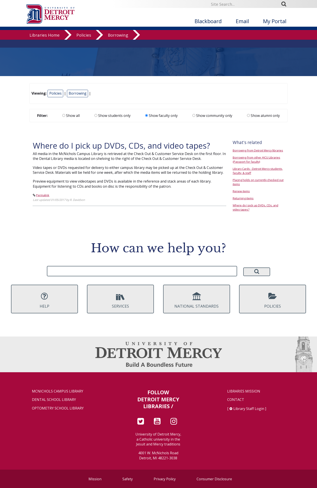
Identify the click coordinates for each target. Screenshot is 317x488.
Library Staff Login (248, 408)
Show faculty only (161, 115)
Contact (235, 400)
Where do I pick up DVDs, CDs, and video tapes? (255, 207)
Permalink (42, 195)
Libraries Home (44, 43)
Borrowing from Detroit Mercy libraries (258, 150)
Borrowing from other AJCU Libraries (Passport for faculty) (256, 159)
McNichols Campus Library (57, 391)
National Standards (197, 300)
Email (242, 21)
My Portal (274, 21)
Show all (71, 115)
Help (44, 300)
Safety (127, 479)
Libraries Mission (243, 391)
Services (120, 300)
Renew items (241, 191)
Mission (94, 479)
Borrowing (118, 43)
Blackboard (208, 21)
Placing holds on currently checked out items (258, 182)
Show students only (112, 115)
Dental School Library (54, 400)
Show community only (212, 115)
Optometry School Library (58, 408)
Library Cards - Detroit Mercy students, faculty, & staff (258, 171)
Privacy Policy (165, 479)
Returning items (243, 198)
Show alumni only (263, 115)
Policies (83, 43)
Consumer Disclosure (214, 479)
